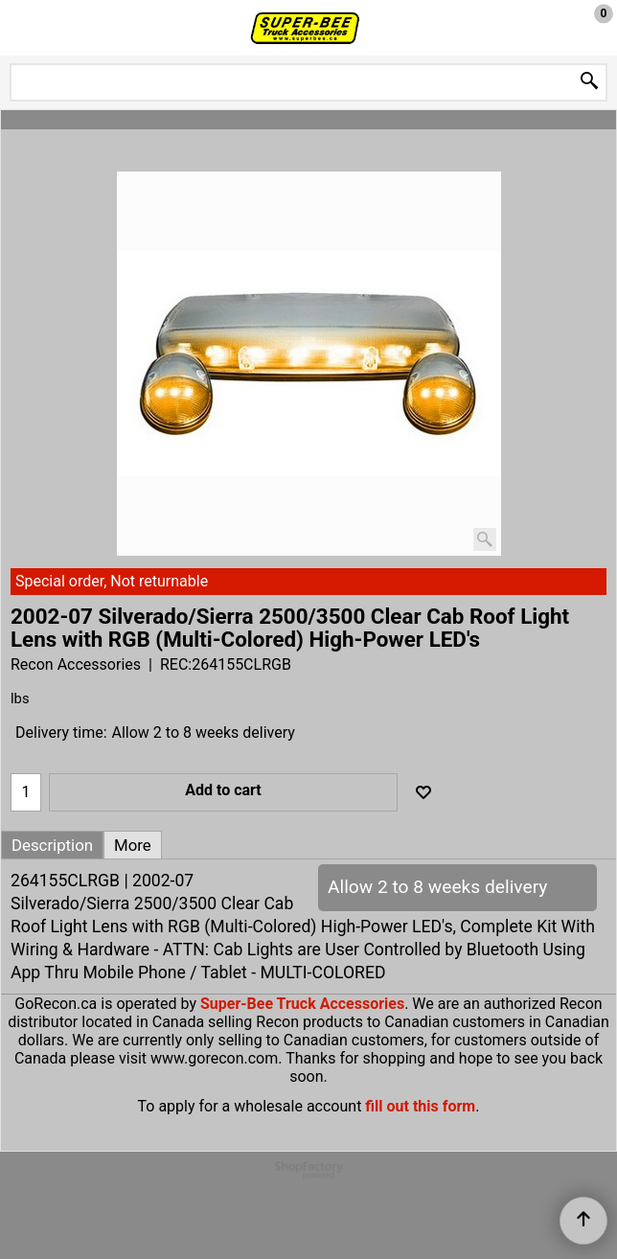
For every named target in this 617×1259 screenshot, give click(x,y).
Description (52, 845)
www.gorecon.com (214, 1058)
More (132, 845)
